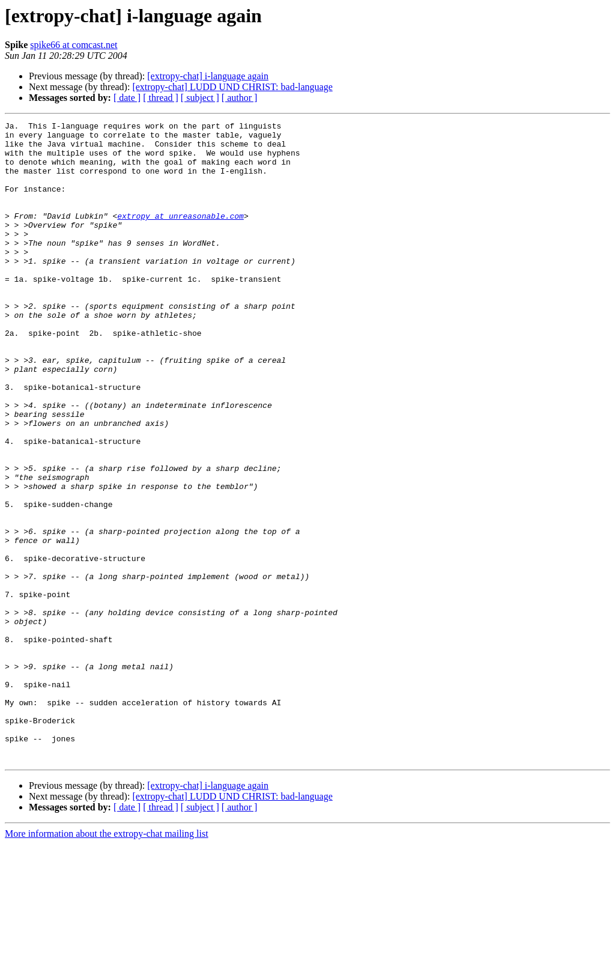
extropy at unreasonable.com (180, 235)
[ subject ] (200, 98)
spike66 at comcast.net (73, 45)
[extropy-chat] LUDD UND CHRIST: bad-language (232, 87)
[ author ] (240, 98)
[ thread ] (160, 98)
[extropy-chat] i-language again (207, 76)
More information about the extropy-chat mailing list (106, 961)
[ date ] (127, 98)
